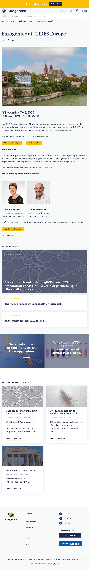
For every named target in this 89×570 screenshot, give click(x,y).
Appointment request (12, 229)
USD (85, 11)
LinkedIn (64, 513)
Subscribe (55, 4)
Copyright (7, 559)
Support (64, 11)
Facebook (65, 518)
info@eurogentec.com (66, 559)
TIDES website (45, 167)
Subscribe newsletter (70, 535)
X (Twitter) (65, 523)
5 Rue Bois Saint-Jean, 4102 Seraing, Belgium (43, 559)
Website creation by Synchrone (51, 564)
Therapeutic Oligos (12, 143)
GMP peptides (34, 143)
